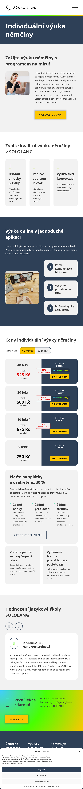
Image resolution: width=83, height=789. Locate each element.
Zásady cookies (29, 786)
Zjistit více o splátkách (28, 535)
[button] (80, 751)
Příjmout (41, 770)
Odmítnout (41, 776)
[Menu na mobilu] (75, 7)
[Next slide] (19, 626)
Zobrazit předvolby (41, 782)
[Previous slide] (9, 626)
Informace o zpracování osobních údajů (47, 786)
